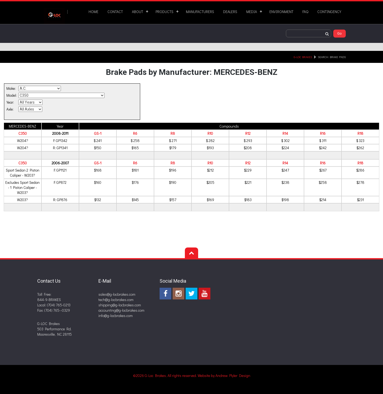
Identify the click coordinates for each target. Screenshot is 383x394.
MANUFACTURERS (200, 11)
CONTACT (115, 11)
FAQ (305, 11)
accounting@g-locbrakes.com (121, 310)
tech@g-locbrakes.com (116, 299)
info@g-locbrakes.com (115, 315)
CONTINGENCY (329, 11)
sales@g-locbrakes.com (116, 294)
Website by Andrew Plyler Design (224, 375)
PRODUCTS (164, 11)
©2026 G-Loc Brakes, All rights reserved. (165, 375)
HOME (93, 11)
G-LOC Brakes (303, 57)
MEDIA (251, 11)
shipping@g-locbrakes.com (119, 304)
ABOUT (137, 11)
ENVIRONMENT (281, 11)
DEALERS (230, 11)
